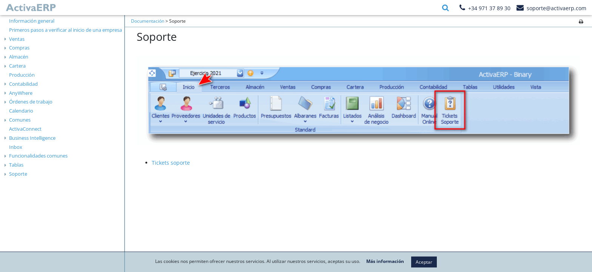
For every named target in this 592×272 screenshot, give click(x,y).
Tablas (16, 164)
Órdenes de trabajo (30, 101)
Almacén (18, 56)
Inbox (15, 147)
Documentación (147, 21)
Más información (385, 261)
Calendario (21, 110)
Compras (19, 47)
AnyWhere (20, 93)
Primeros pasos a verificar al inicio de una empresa (65, 29)
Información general (31, 20)
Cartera (17, 65)
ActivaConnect (25, 128)
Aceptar (424, 262)
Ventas (17, 39)
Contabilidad (23, 83)
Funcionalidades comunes (38, 155)
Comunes (20, 119)
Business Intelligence (32, 137)
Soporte (18, 173)
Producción (22, 74)
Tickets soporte (171, 162)
